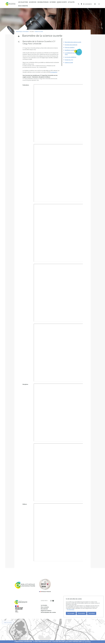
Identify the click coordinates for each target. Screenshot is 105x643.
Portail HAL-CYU (69, 59)
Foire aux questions (69, 47)
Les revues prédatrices (70, 57)
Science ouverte (69, 62)
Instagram (51, 601)
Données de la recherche (71, 44)
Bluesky (53, 601)
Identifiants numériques (70, 50)
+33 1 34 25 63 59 (86, 641)
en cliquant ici (53, 72)
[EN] (99, 4)
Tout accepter (70, 613)
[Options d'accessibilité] (95, 4)
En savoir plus (70, 609)
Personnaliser (81, 613)
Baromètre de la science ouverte (73, 42)
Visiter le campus (8, 622)
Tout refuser (92, 613)
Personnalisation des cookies (48, 612)
